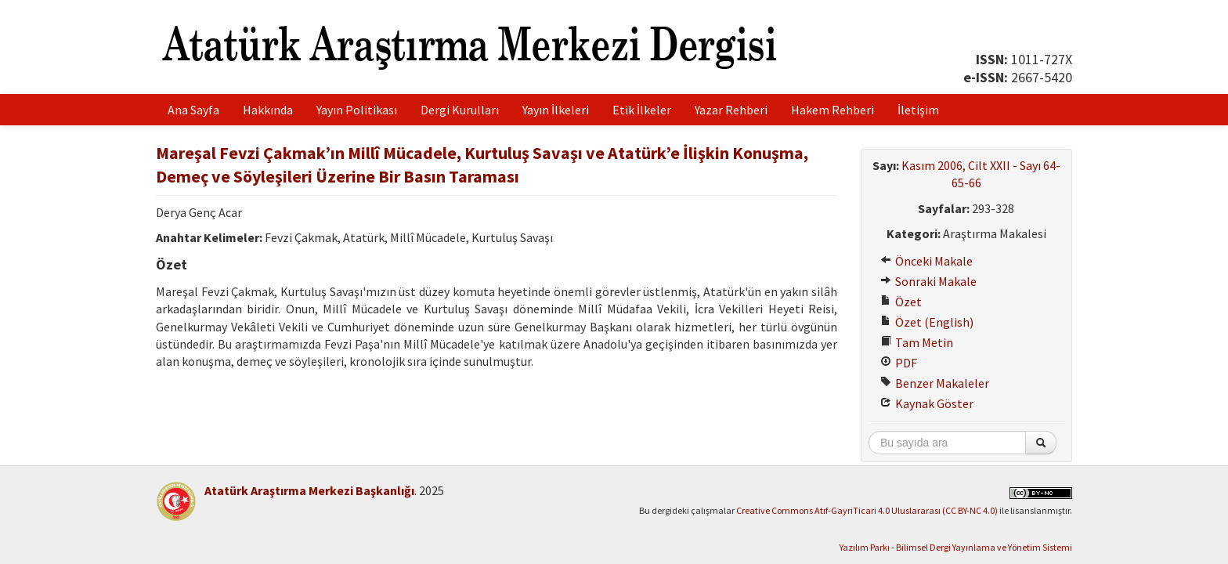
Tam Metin (916, 342)
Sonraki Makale (928, 281)
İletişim (918, 110)
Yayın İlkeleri (555, 110)
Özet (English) (926, 322)
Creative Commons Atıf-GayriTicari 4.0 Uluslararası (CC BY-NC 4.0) (867, 510)
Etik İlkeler (641, 110)
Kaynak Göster (926, 403)
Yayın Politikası (356, 110)
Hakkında (268, 110)
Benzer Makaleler (934, 383)
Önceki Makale (926, 261)
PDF (898, 363)
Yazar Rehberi (731, 110)
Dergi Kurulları (460, 110)
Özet (901, 301)
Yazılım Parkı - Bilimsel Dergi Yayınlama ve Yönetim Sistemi (956, 547)
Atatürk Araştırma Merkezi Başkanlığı (309, 490)
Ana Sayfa (193, 110)
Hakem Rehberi (832, 110)
